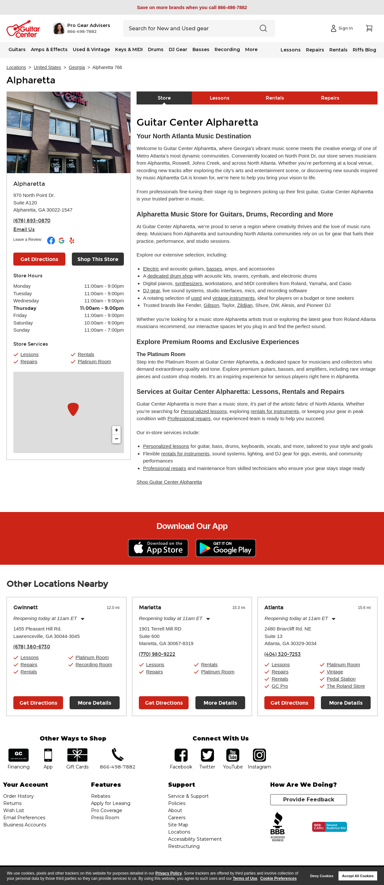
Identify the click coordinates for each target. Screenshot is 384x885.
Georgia (77, 67)
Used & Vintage (91, 49)
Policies (176, 803)
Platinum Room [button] (94, 361)
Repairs (315, 50)
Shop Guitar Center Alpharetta (169, 482)
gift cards (77, 750)
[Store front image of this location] (68, 132)
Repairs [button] (28, 361)
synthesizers (188, 283)
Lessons (291, 50)
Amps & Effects (49, 49)
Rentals (338, 50)
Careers (176, 818)
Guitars (17, 49)
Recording (227, 49)
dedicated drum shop (170, 276)
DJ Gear (178, 49)
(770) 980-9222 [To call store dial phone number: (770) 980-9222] (157, 654)
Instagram (260, 750)
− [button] (116, 439)
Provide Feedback (308, 799)
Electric (151, 268)
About (175, 810)
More (251, 49)
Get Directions (38, 703)
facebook (181, 750)
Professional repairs (189, 418)
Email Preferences (24, 818)
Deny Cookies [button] (321, 876)
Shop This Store (97, 259)
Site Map (178, 825)
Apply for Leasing (110, 803)
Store (164, 98)
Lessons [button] (29, 354)
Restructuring (184, 846)
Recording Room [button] (93, 664)
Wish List (13, 810)
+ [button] (116, 430)
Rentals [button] (86, 354)
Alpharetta (31, 80)
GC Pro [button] (279, 686)
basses (214, 268)
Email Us (24, 229)
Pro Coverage (106, 810)
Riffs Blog (364, 50)
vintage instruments (234, 298)
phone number (117, 750)
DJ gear (151, 290)
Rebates (100, 796)
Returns (12, 803)
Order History (18, 796)
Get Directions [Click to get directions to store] (39, 259)
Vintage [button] (335, 671)
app (48, 750)
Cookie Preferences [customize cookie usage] (278, 878)
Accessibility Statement (195, 839)
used (196, 298)
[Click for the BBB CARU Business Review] (329, 827)
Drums (156, 49)
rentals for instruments (275, 411)
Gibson (211, 305)
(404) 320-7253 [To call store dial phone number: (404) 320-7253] (282, 654)
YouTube (233, 750)
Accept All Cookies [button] (358, 876)
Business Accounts (24, 825)
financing (19, 750)
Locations (16, 67)
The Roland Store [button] (346, 686)
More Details (94, 703)
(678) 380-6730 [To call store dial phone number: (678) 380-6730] (31, 647)
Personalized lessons (204, 411)
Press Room (105, 818)
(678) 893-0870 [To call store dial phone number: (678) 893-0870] (31, 221)
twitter (207, 750)
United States (47, 67)
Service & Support (188, 796)
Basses (200, 49)
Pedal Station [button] (341, 679)
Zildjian (245, 305)
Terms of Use (245, 878)
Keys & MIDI (129, 49)
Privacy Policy (168, 873)
